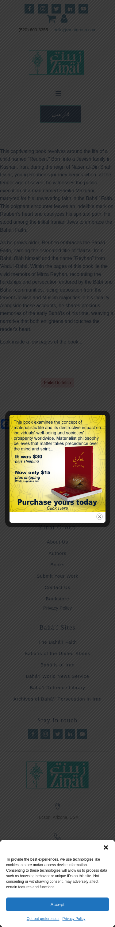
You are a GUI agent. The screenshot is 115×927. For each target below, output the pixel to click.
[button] (106, 847)
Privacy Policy (74, 919)
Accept (58, 904)
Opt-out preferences (43, 919)
